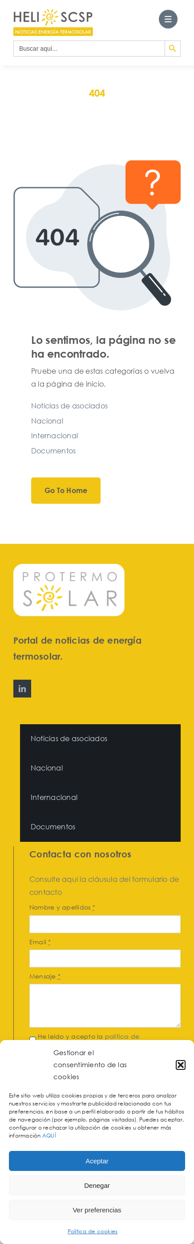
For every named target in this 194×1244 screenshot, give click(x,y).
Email (40, 942)
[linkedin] (22, 688)
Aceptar (97, 1161)
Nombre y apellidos (62, 907)
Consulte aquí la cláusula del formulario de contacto (104, 886)
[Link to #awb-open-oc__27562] (168, 19)
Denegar (97, 1185)
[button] (180, 1064)
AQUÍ (49, 1135)
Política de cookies (93, 1231)
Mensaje (45, 976)
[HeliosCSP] (53, 12)
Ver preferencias (97, 1210)
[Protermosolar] (69, 567)
